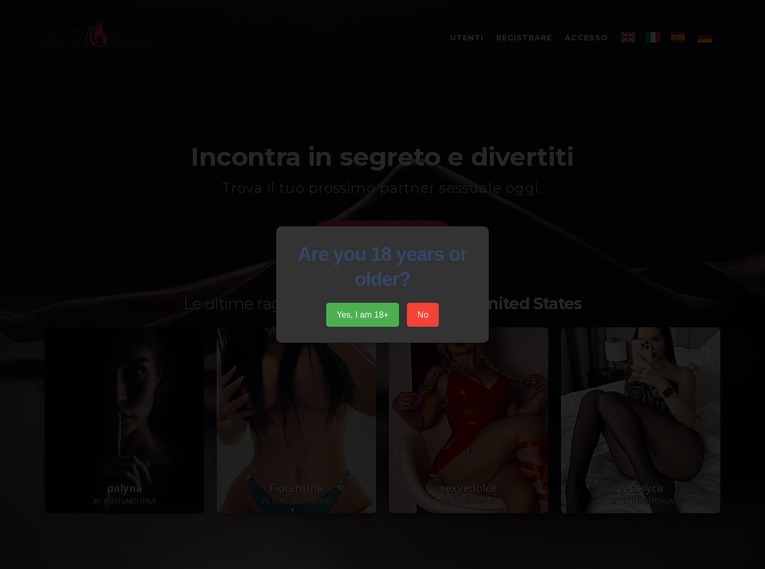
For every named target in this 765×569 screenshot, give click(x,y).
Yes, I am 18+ (363, 314)
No (423, 314)
